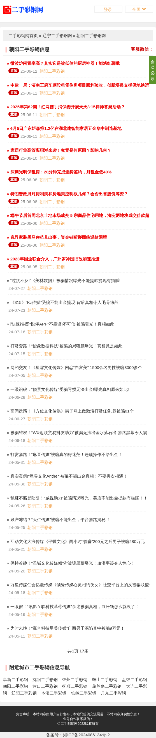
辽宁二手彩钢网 (57, 35)
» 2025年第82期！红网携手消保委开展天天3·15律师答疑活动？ (65, 106)
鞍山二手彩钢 (104, 679)
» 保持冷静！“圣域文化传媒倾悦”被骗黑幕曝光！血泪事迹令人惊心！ (70, 563)
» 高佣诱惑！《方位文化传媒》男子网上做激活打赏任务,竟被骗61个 (70, 411)
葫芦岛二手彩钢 (107, 686)
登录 (108, 9)
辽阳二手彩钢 (24, 693)
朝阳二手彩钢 (52, 71)
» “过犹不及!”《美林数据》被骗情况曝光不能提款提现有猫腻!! (64, 280)
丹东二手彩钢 (113, 693)
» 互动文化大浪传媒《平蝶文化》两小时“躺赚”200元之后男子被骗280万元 (75, 541)
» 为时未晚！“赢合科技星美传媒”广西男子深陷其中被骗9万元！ (65, 628)
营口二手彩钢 (45, 686)
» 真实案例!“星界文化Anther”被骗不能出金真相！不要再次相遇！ (66, 476)
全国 (139, 9)
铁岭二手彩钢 (83, 693)
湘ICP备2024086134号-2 (86, 734)
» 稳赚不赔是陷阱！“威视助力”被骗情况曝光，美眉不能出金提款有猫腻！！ (77, 498)
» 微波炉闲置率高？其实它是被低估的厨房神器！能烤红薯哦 (63, 63)
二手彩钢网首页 (23, 35)
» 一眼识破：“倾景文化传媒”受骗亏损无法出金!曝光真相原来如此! (67, 389)
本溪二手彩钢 (53, 693)
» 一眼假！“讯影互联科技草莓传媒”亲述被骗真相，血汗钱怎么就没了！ (72, 606)
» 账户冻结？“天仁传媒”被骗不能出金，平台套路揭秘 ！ (58, 519)
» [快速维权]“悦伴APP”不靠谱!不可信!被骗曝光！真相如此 (60, 324)
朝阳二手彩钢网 (91, 35)
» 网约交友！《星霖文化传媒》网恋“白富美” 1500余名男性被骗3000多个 (74, 367)
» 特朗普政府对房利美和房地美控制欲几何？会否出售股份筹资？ (67, 193)
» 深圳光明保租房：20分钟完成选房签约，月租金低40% (58, 171)
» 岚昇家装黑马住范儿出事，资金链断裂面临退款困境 (56, 237)
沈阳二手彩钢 (45, 679)
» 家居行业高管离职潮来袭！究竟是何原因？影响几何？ (58, 150)
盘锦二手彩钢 (134, 679)
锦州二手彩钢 (74, 679)
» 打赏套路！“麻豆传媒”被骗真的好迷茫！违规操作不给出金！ (64, 454)
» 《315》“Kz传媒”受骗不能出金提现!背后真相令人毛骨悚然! (63, 302)
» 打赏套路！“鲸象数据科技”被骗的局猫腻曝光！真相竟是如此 (64, 345)
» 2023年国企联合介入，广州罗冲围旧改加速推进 (52, 258)
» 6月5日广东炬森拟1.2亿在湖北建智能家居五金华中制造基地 (64, 128)
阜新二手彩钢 (15, 679)
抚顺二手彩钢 (74, 686)
